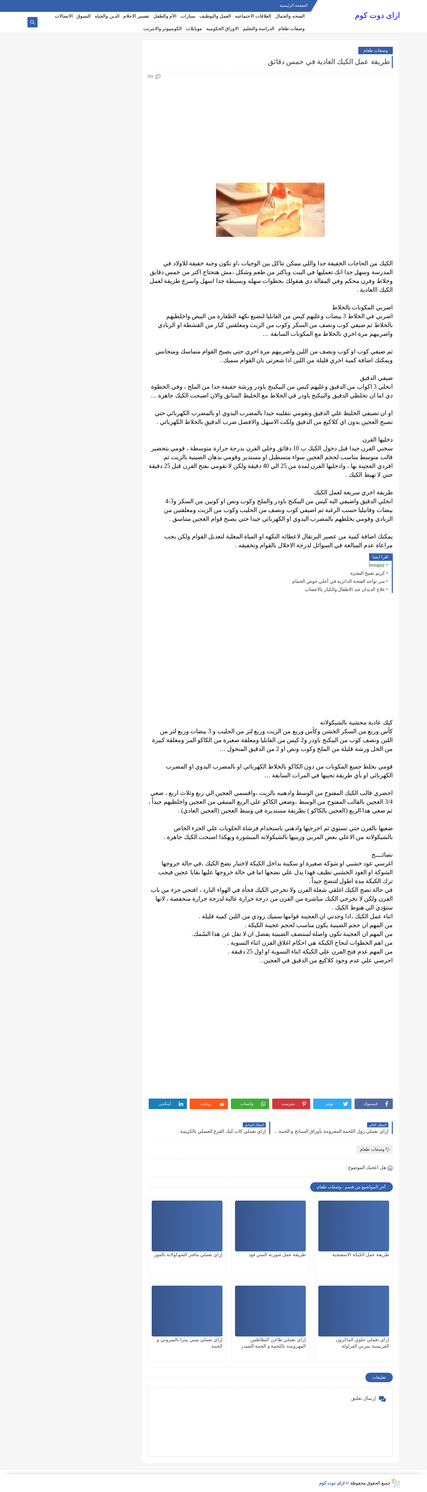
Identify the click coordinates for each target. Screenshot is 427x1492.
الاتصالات (64, 16)
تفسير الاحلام (136, 16)
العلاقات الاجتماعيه (253, 16)
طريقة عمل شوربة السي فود (277, 1254)
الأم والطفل (165, 16)
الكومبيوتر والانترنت (162, 28)
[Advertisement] (270, 128)
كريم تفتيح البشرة (367, 573)
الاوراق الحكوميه (222, 28)
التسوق (84, 16)
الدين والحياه (107, 16)
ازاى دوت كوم (377, 15)
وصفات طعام (291, 28)
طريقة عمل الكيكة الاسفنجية (360, 1254)
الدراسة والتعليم (259, 28)
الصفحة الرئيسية (293, 5)
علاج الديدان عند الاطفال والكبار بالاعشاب (345, 589)
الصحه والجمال (290, 16)
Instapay (377, 565)
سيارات (187, 16)
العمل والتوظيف (215, 16)
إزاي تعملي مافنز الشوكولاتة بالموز (188, 1254)
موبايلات (194, 28)
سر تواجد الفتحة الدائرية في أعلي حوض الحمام (338, 581)
